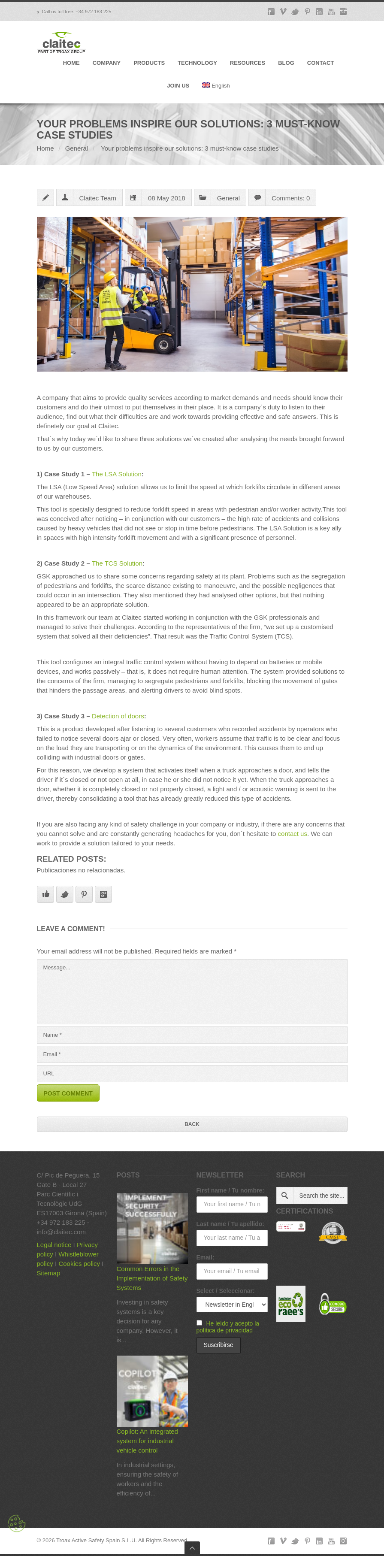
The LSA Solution (117, 474)
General (76, 148)
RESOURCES (247, 63)
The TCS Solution (117, 563)
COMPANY (107, 63)
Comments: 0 (291, 198)
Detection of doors (118, 716)
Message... (192, 991)
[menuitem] (216, 92)
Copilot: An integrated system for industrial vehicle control (147, 1441)
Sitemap (48, 1273)
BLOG (286, 63)
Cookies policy (79, 1263)
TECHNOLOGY (197, 63)
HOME (71, 63)
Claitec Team (97, 198)
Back (192, 1124)
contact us (292, 833)
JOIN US (178, 85)
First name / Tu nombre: (230, 1190)
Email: (206, 1257)
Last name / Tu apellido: (230, 1223)
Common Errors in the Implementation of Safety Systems (152, 1278)
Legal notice (54, 1244)
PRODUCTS (149, 63)
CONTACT (320, 63)
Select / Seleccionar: (226, 1290)
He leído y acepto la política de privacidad (228, 1327)
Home (45, 148)
